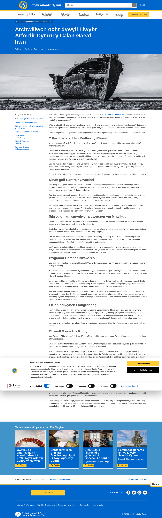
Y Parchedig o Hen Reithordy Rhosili (29, 119)
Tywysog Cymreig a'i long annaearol (22, 148)
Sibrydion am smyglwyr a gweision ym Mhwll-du (29, 127)
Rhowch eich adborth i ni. (60, 480)
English (142, 5)
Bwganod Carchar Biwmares (26, 132)
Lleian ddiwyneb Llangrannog (21, 136)
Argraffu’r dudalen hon (137, 480)
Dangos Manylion (128, 514)
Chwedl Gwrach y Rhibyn (22, 142)
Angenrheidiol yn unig (143, 497)
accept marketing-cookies (113, 114)
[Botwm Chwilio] (134, 5)
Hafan (18, 22)
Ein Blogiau (47, 22)
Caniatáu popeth (143, 491)
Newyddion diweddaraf (32, 22)
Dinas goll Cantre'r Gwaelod (26, 122)
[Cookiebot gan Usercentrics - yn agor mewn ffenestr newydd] (14, 513)
